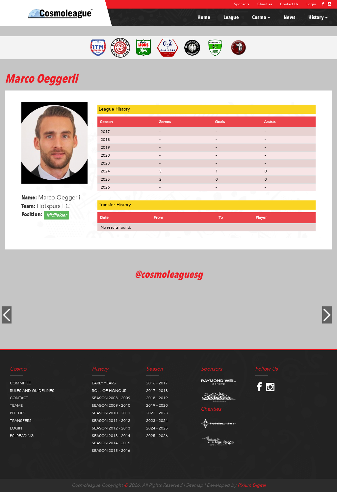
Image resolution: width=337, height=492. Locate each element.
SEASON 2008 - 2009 (111, 398)
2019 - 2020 (157, 405)
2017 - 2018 (157, 390)
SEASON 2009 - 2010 (111, 405)
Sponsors (241, 4)
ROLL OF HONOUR (109, 390)
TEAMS (16, 405)
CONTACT (19, 398)
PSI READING (22, 435)
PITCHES (18, 413)
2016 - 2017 (157, 383)
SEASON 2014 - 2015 (111, 443)
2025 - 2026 (157, 435)
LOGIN (16, 428)
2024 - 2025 (157, 428)
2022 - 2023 (157, 413)
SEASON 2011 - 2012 (111, 420)
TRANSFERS (21, 420)
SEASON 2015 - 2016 (111, 450)
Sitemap (194, 485)
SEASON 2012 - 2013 (111, 428)
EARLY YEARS (104, 383)
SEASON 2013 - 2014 (111, 435)
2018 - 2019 (157, 398)
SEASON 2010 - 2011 (111, 413)
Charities (264, 4)
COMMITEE (20, 383)
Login (311, 4)
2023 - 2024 (157, 420)
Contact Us (289, 4)
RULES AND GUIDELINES (32, 390)
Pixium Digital (252, 485)
